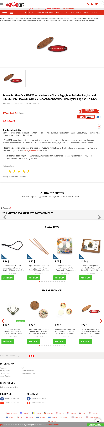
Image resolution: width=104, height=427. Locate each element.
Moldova (52, 421)
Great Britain (77, 417)
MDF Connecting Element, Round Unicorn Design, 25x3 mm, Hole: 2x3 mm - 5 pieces (39, 331)
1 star (10, 171)
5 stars (28, 171)
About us (3, 368)
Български (11, 413)
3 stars (19, 171)
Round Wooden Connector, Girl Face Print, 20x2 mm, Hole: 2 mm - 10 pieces (65, 331)
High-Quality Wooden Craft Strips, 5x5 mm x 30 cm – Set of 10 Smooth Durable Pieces (39, 268)
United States (92, 417)
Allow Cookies (95, 425)
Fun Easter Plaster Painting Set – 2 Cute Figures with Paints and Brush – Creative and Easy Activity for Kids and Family (64, 268)
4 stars (23, 171)
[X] (1, 424)
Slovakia (40, 417)
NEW (31, 12)
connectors (34, 150)
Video (94, 12)
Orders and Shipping (28, 373)
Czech (82, 413)
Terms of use (5, 373)
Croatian (71, 413)
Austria (60, 413)
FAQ (22, 368)
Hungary (93, 413)
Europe (10, 417)
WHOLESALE (76, 12)
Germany (48, 413)
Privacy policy (5, 371)
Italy (19, 417)
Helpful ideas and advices (9, 387)
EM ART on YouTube (9, 403)
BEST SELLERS (62, 12)
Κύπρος (64, 417)
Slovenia (52, 417)
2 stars (14, 171)
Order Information (27, 371)
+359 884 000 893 (68, 9)
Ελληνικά (24, 413)
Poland (29, 417)
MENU (7, 12)
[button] (39, 281)
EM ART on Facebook (10, 398)
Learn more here (52, 424)
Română (36, 413)
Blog (86, 12)
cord (26, 150)
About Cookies (5, 376)
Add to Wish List (32, 103)
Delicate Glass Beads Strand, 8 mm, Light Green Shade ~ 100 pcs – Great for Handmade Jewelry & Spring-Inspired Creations (13, 268)
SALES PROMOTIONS (44, 12)
